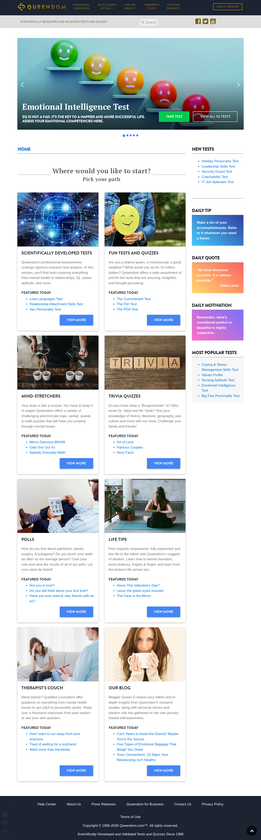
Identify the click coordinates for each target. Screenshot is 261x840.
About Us (74, 804)
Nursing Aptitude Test (218, 380)
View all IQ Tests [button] (215, 116)
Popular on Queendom (83, 7)
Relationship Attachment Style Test (56, 304)
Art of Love (125, 442)
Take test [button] (174, 116)
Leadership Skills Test (218, 166)
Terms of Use (130, 817)
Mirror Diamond (47, 442)
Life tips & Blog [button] (130, 7)
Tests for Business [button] (173, 7)
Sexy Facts (125, 452)
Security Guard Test (217, 172)
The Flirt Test (127, 304)
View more (76, 319)
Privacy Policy (212, 804)
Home (24, 149)
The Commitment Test (134, 299)
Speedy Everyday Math (47, 452)
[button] (22, 85)
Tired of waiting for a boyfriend (53, 744)
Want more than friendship (50, 750)
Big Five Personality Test (221, 396)
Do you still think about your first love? (59, 591)
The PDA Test (127, 309)
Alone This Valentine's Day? (138, 585)
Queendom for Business (145, 804)
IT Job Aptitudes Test (218, 182)
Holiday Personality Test (220, 161)
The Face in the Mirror (134, 596)
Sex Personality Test (45, 309)
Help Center (47, 804)
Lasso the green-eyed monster (140, 591)
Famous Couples (130, 447)
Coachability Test (215, 177)
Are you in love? (42, 585)
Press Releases (104, 804)
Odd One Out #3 (42, 447)
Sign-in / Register (228, 7)
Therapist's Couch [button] (151, 7)
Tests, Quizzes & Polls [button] (106, 7)
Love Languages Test (46, 299)
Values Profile (212, 375)
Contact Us (182, 804)
